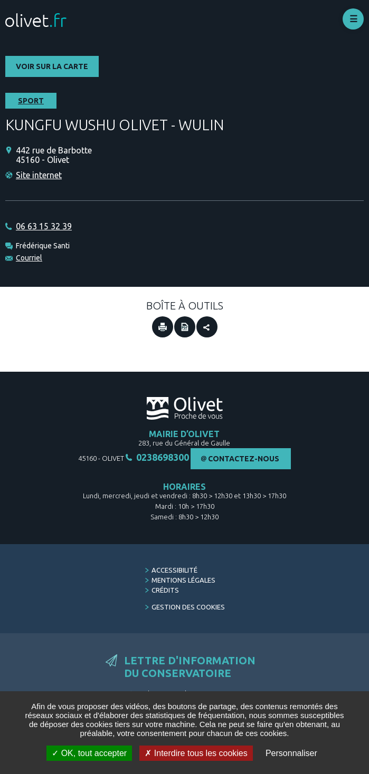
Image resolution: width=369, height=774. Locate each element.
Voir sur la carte (52, 66)
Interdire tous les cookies (196, 753)
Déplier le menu (353, 19)
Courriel (29, 258)
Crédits (165, 590)
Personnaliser (291, 753)
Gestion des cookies (188, 607)
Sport (31, 100)
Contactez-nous (243, 458)
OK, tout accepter (89, 753)
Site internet (39, 175)
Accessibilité (174, 570)
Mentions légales (183, 580)
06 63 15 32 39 (44, 226)
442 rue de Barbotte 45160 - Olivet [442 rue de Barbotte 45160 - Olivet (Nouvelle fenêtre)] (54, 155)
